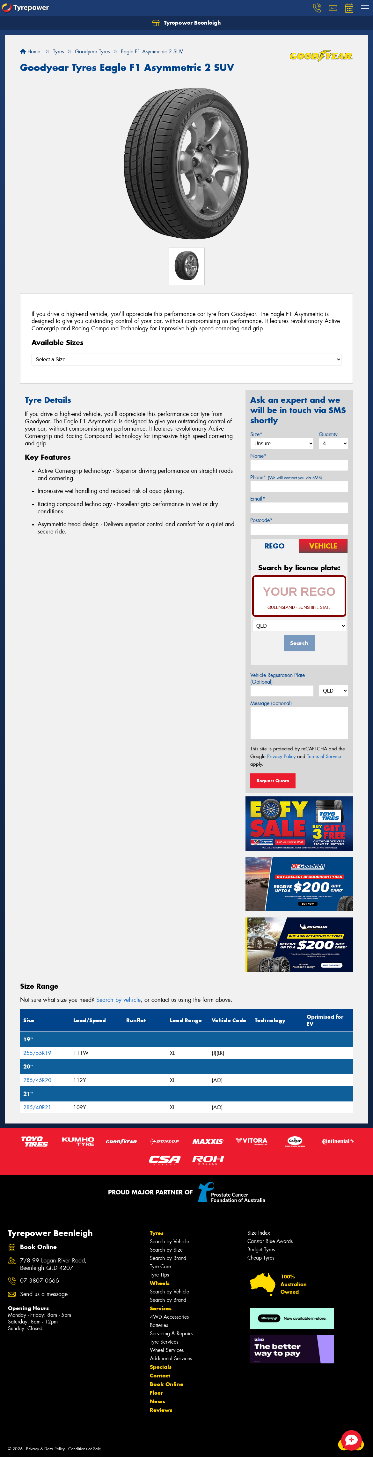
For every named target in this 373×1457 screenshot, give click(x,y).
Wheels (160, 1283)
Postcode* (261, 520)
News (157, 1401)
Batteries (159, 1325)
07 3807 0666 (39, 1280)
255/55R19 (37, 1053)
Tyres (157, 1233)
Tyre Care (160, 1266)
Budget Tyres (261, 1249)
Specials (161, 1366)
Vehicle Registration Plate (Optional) (277, 678)
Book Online (166, 1384)
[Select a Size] (186, 359)
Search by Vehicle (169, 1241)
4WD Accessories (169, 1317)
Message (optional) (271, 703)
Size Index (258, 1233)
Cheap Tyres (260, 1257)
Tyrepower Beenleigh (186, 23)
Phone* (286, 477)
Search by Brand (168, 1258)
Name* (258, 456)
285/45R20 (37, 1080)
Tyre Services (164, 1341)
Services (161, 1308)
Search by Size (166, 1249)
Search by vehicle (118, 1000)
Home (30, 51)
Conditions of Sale (84, 1449)
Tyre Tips (159, 1274)
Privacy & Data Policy (45, 1449)
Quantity (328, 434)
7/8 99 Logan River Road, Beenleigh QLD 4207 (53, 1264)
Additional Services (171, 1358)
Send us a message (44, 1294)
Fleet (156, 1392)
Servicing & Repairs (171, 1333)
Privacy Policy (281, 756)
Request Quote (273, 781)
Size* (256, 434)
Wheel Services (167, 1350)
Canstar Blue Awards (270, 1241)
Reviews (161, 1410)
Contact (160, 1375)
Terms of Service (324, 756)
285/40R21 (37, 1107)
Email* (257, 498)
